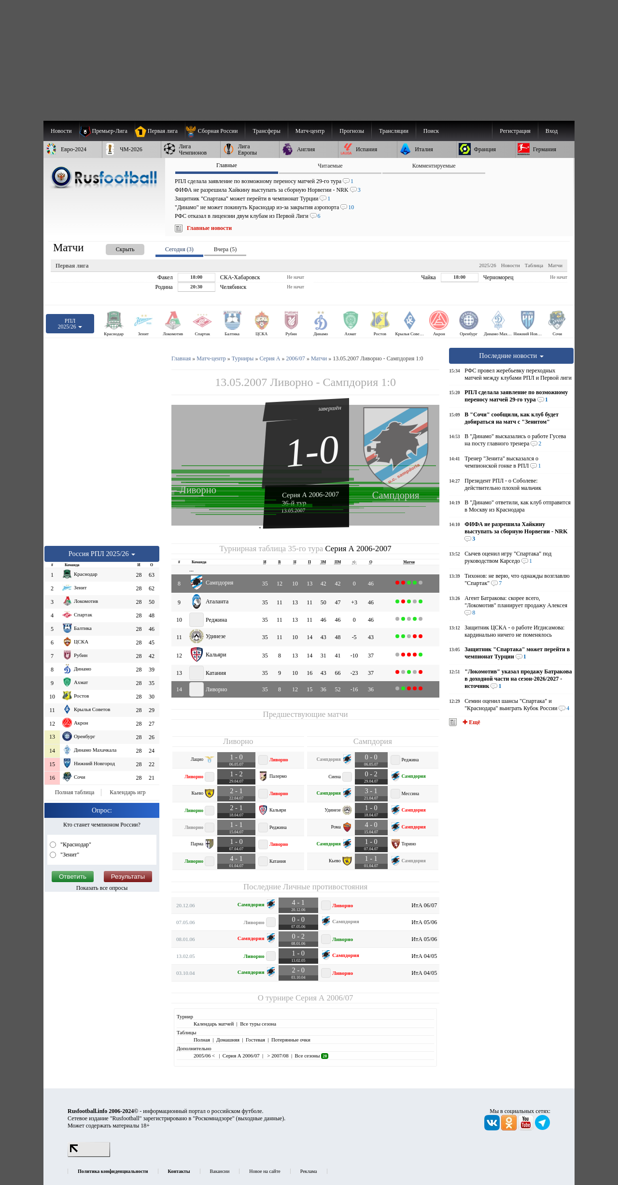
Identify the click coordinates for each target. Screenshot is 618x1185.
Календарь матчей (214, 1024)
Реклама (308, 1171)
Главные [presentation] (226, 165)
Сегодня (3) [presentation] (179, 249)
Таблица (534, 265)
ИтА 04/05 (424, 956)
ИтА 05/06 (424, 922)
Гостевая (255, 1039)
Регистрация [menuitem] (515, 131)
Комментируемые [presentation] (434, 165)
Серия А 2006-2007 (310, 494)
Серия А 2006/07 (324, 997)
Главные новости (209, 228)
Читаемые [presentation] (330, 165)
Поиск (431, 131)
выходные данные (260, 1118)
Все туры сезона (258, 1024)
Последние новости (511, 355)
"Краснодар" (75, 844)
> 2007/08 (277, 1055)
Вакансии (220, 1171)
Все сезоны (311, 1055)
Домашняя (227, 1039)
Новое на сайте (264, 1171)
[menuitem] (215, 131)
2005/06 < (205, 1055)
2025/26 (487, 265)
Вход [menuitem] (552, 131)
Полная (202, 1039)
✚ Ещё (470, 722)
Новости (510, 265)
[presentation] (115, 248)
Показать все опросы (102, 888)
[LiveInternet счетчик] (89, 1155)
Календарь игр (127, 792)
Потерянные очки (290, 1039)
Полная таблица (74, 792)
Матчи (555, 265)
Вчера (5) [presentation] (225, 249)
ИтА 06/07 (424, 905)
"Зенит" (69, 854)
